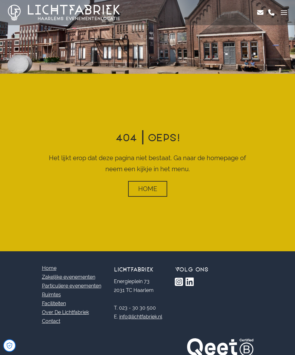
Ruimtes (51, 295)
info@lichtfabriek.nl (140, 317)
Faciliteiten (54, 303)
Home (147, 189)
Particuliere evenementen (71, 286)
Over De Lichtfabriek (65, 312)
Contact (51, 321)
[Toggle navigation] (284, 12)
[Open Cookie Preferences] (9, 345)
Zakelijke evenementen (68, 277)
